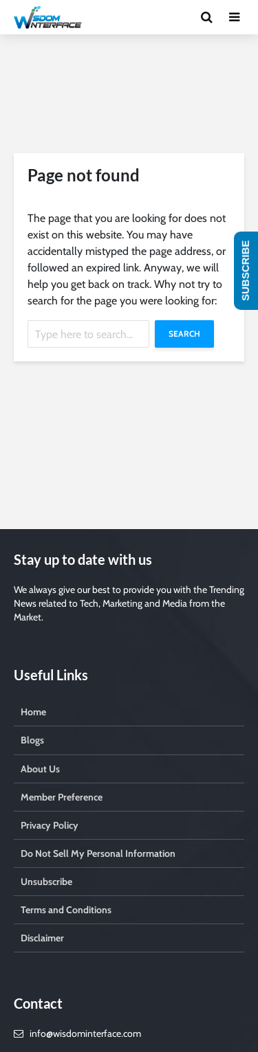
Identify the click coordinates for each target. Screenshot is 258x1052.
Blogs (32, 740)
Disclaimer (42, 938)
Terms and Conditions (66, 910)
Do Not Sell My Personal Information (98, 853)
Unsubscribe (46, 881)
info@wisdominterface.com (85, 1033)
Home (33, 712)
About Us (40, 769)
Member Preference (62, 797)
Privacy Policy (49, 825)
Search (184, 333)
